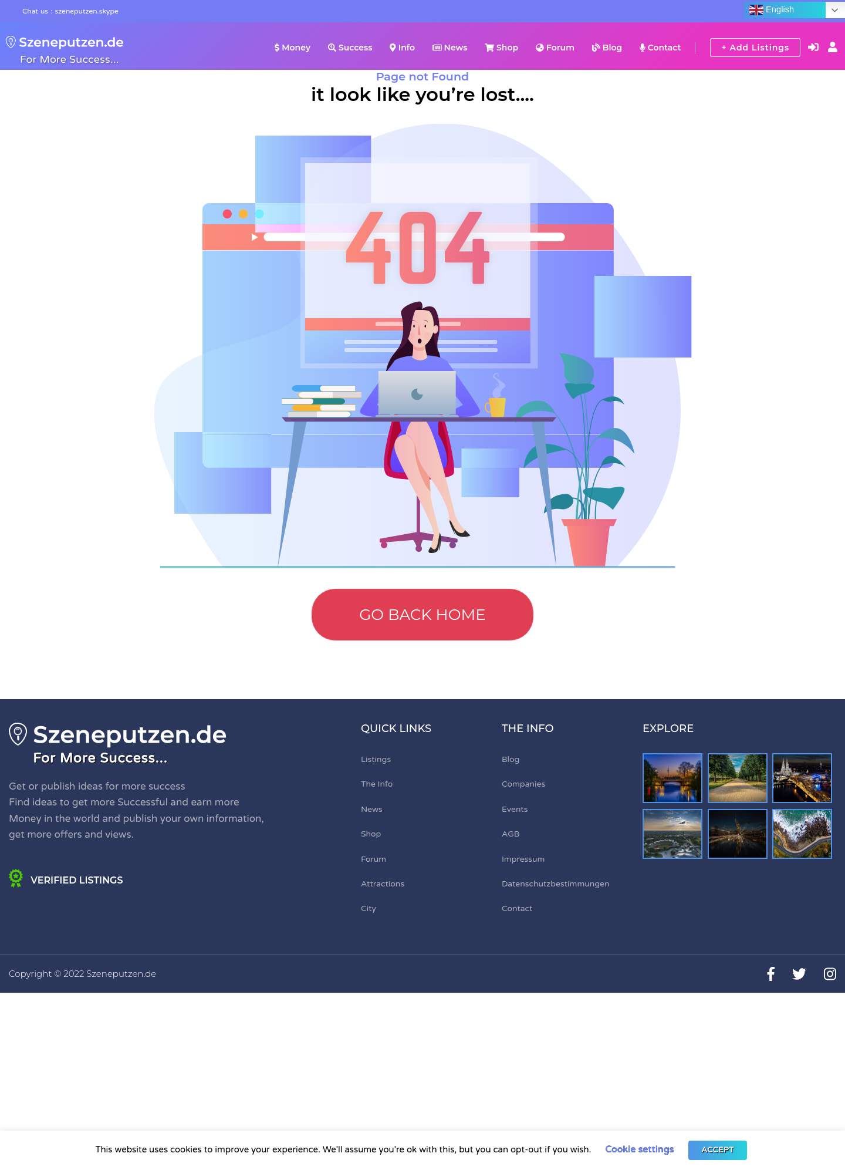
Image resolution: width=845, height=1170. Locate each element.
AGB (511, 834)
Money (292, 47)
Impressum (523, 859)
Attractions (382, 884)
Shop (501, 47)
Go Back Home (422, 614)
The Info (377, 784)
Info (402, 47)
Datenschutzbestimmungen (556, 884)
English (771, 10)
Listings (376, 759)
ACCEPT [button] (717, 1150)
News (450, 47)
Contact (660, 47)
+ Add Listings (755, 47)
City (368, 908)
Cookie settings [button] (639, 1149)
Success (350, 47)
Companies (523, 784)
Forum (555, 47)
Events (515, 809)
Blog (607, 47)
